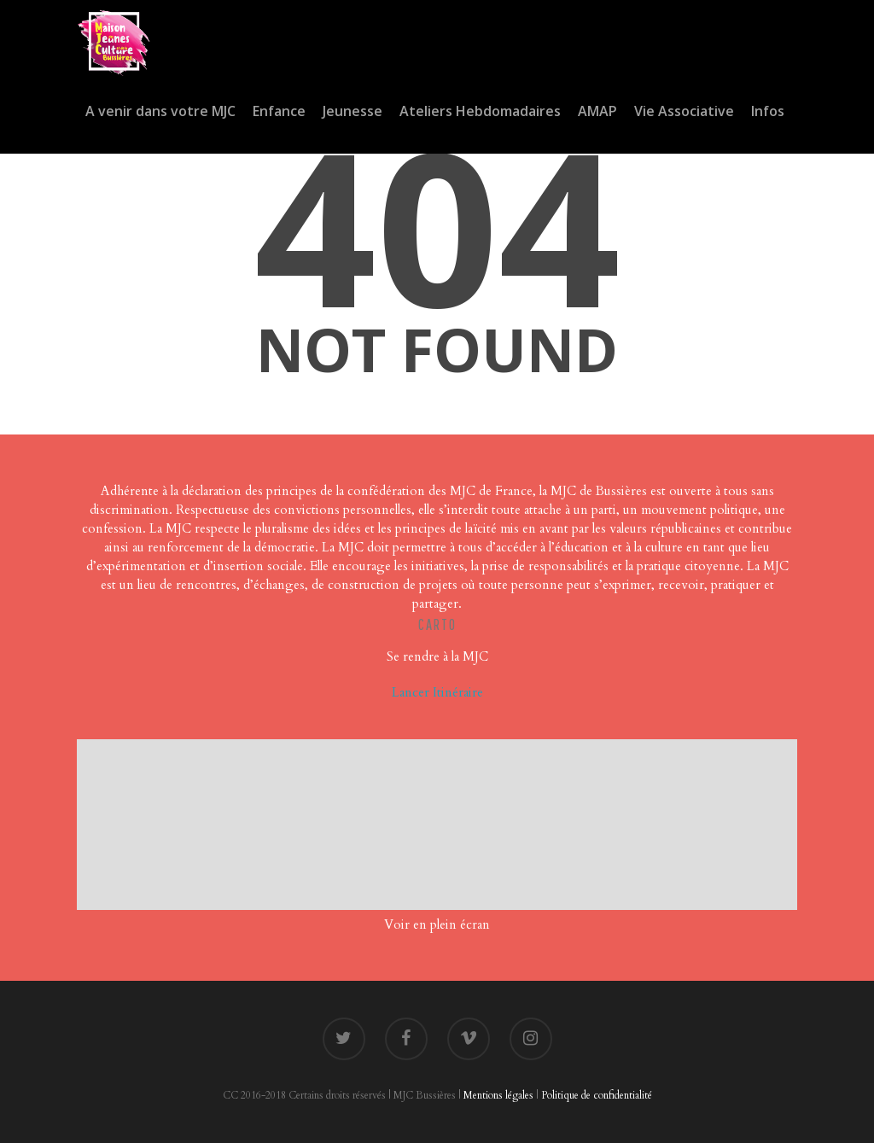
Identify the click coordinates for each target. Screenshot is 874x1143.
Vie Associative (684, 111)
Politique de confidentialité (596, 1095)
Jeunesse (352, 111)
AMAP (597, 111)
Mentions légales (498, 1095)
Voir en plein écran (437, 924)
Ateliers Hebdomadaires (480, 111)
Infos (767, 111)
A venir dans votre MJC (160, 111)
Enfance (279, 111)
